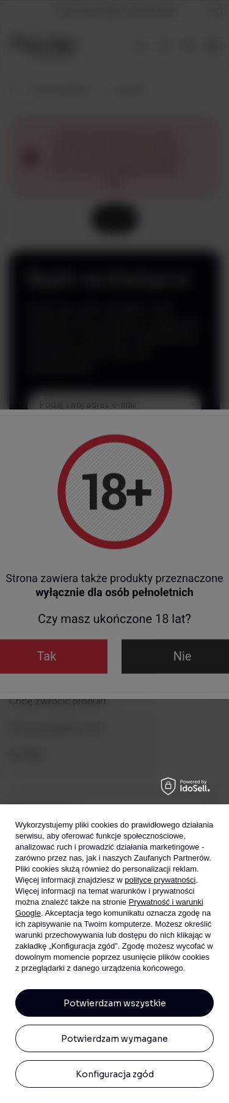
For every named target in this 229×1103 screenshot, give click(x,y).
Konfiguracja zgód (115, 1074)
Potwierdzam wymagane (114, 1038)
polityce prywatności (160, 879)
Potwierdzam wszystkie (115, 1003)
